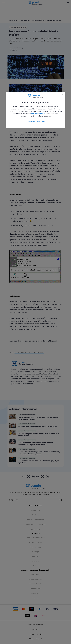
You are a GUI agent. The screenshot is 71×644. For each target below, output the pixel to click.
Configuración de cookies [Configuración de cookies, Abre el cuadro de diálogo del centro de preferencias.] (35, 121)
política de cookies (38, 114)
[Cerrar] (62, 94)
